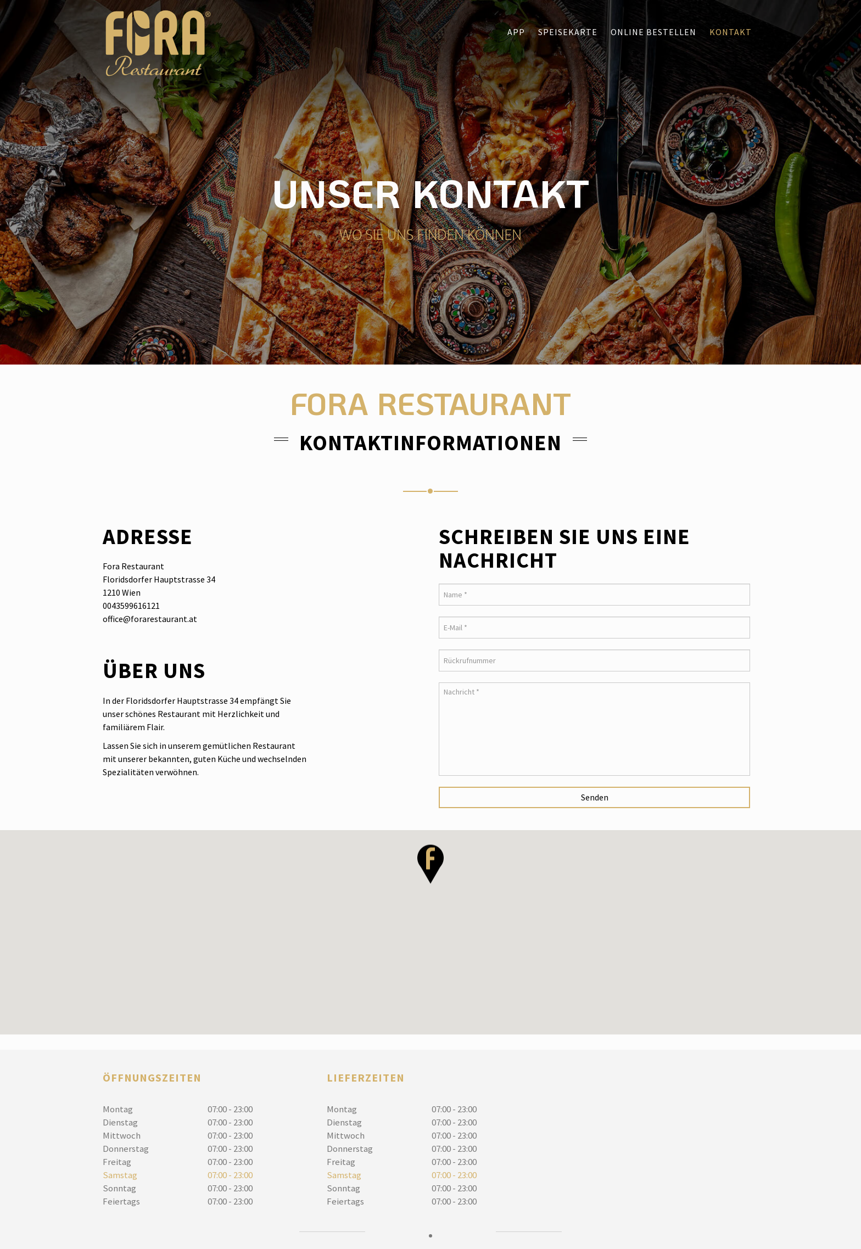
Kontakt (730, 31)
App (516, 31)
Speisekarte (567, 31)
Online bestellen (653, 31)
